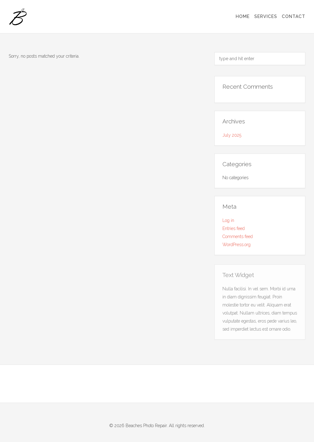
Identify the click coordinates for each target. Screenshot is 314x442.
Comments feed (237, 236)
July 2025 (231, 135)
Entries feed (233, 228)
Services (265, 16)
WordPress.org (236, 244)
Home (243, 16)
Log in (228, 220)
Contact (293, 16)
